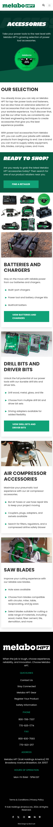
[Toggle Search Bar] (44, 5)
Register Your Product (26, 698)
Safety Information (26, 705)
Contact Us (26, 680)
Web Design (22, 824)
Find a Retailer (21, 184)
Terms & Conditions (19, 799)
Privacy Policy (37, 799)
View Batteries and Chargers (24, 316)
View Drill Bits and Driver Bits (24, 426)
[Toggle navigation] (49, 5)
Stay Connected (26, 686)
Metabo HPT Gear (26, 692)
